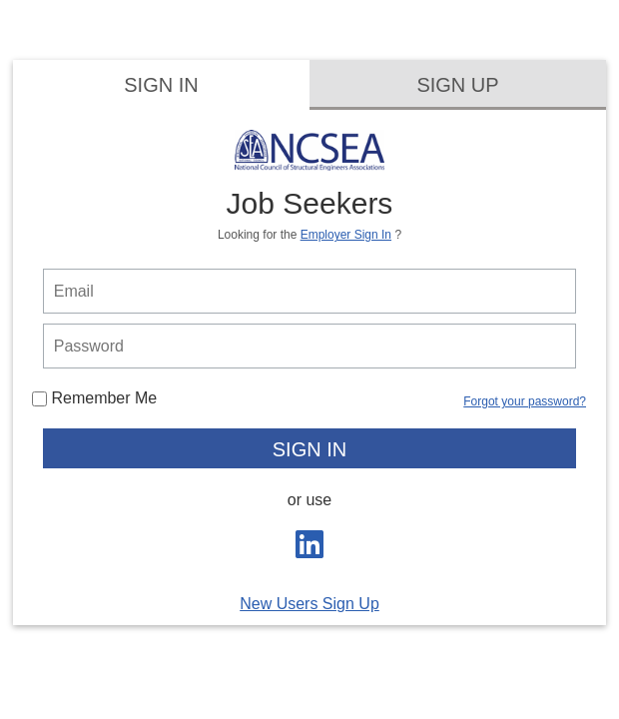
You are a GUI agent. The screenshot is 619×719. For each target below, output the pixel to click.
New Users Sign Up (309, 603)
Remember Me (94, 397)
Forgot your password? (524, 401)
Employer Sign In (346, 235)
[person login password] (310, 346)
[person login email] (310, 291)
